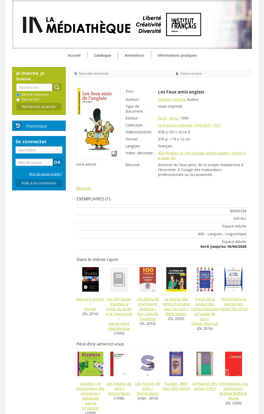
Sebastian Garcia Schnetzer (90, 403)
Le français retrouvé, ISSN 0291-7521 (189, 125)
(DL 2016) (234, 304)
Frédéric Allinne (171, 99)
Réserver (83, 188)
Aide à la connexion (38, 183)
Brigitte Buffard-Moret (233, 396)
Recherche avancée (39, 106)
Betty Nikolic (176, 313)
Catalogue (102, 55)
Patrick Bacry (119, 393)
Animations (134, 55)
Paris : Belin (168, 118)
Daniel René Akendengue (119, 326)
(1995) (204, 386)
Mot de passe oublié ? (45, 174)
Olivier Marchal (205, 323)
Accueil (74, 55)
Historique (36, 126)
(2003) (176, 386)
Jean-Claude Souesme (147, 316)
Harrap (90, 308)
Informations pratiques (177, 55)
